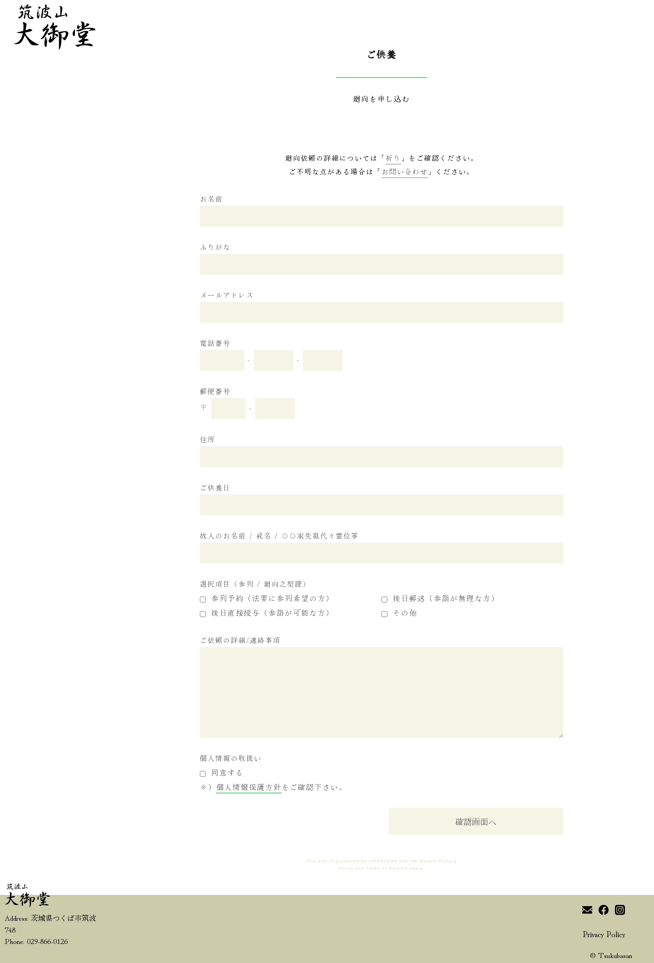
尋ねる (27, 548)
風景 (72, 453)
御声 (23, 435)
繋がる (27, 532)
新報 (23, 467)
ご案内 (27, 451)
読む (23, 516)
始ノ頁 (27, 419)
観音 (23, 483)
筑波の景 (31, 499)
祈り (72, 492)
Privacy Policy (604, 933)
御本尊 (76, 435)
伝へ (72, 419)
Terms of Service (387, 868)
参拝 (72, 472)
